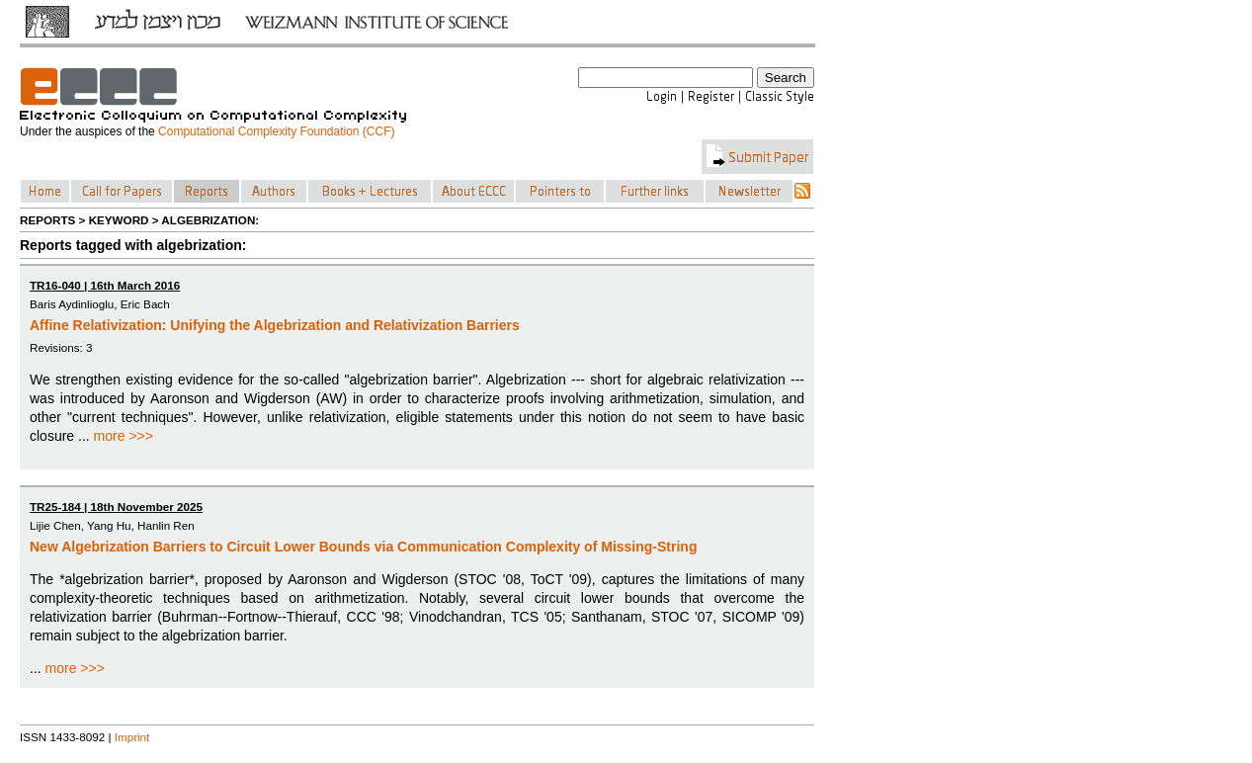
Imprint (132, 736)
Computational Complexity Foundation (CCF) (276, 131)
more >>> (123, 436)
